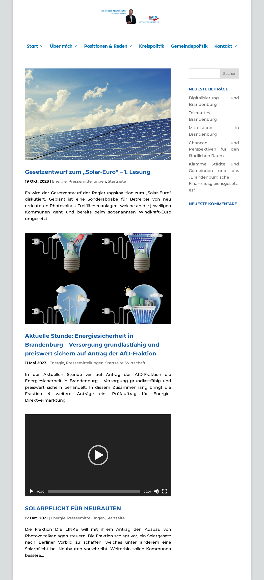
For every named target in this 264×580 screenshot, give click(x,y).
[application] (98, 455)
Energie (59, 181)
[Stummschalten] (156, 491)
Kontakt (223, 46)
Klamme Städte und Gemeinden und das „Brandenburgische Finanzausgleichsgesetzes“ (214, 177)
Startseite (117, 181)
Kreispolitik (151, 46)
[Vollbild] (164, 491)
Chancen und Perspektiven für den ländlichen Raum (214, 149)
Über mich (61, 46)
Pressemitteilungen (87, 181)
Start (32, 46)
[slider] (94, 491)
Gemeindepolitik (189, 46)
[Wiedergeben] (31, 491)
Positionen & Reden (105, 46)
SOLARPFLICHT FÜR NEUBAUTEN (73, 508)
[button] (98, 455)
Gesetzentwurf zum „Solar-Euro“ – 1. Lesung (87, 171)
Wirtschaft (135, 362)
